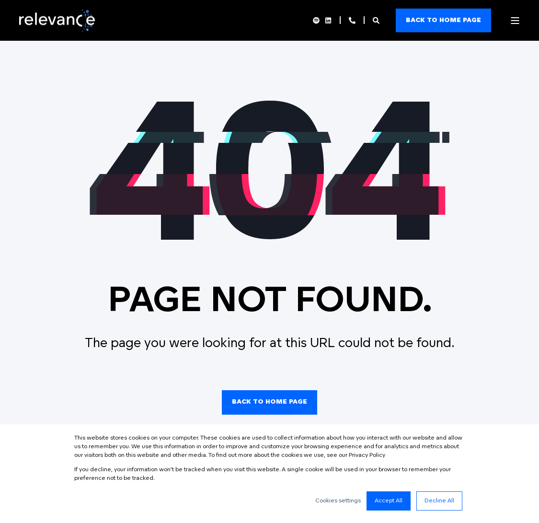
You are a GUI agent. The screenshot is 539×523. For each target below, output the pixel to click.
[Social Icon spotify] (317, 20)
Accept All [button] (388, 501)
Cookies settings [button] (338, 501)
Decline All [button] (439, 501)
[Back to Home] (59, 29)
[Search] (377, 20)
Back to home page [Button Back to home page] (443, 20)
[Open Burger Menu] (515, 20)
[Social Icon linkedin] (327, 20)
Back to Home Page (269, 402)
